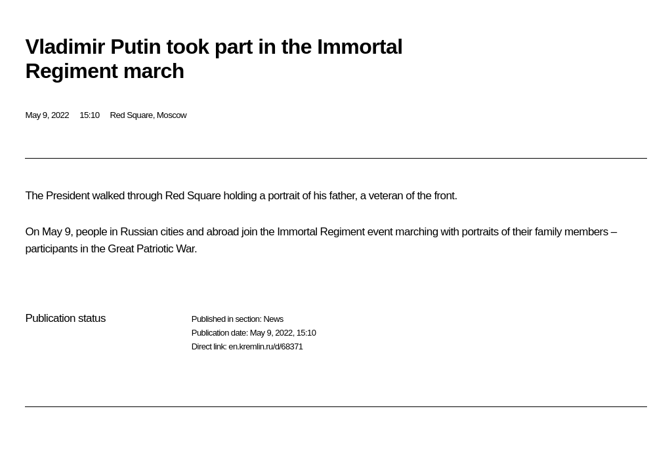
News (273, 319)
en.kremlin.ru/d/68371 (265, 346)
